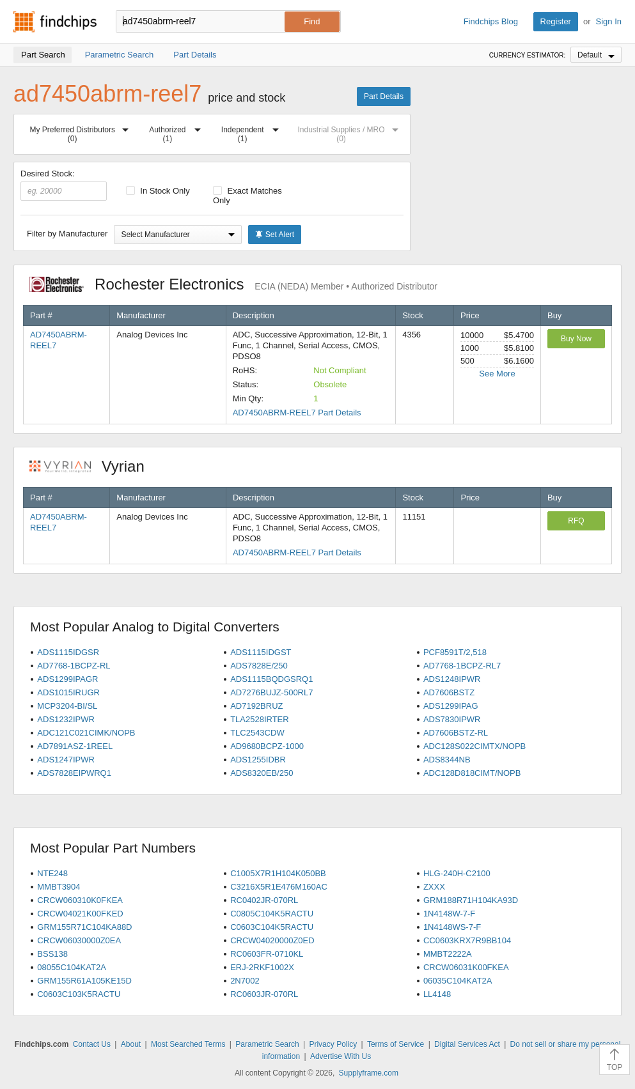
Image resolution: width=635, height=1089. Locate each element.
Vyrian (93, 466)
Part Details (384, 96)
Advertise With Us (340, 1056)
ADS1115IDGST (260, 652)
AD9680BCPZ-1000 (267, 746)
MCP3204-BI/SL (67, 706)
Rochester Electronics (233, 284)
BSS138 (52, 954)
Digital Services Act (467, 1044)
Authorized (177, 132)
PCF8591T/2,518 (455, 652)
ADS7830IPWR (452, 719)
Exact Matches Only (247, 195)
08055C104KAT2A (71, 967)
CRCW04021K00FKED (80, 913)
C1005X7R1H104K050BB (278, 873)
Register (555, 21)
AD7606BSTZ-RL (455, 733)
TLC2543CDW (257, 733)
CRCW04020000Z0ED (272, 940)
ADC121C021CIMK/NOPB (86, 733)
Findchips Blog (491, 21)
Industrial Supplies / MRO (350, 132)
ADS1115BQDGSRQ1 (271, 679)
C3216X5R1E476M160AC (278, 887)
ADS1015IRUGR (68, 692)
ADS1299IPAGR (67, 679)
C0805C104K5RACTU (271, 913)
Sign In (609, 21)
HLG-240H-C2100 (456, 873)
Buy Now (576, 338)
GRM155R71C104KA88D (84, 927)
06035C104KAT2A (457, 980)
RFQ (576, 520)
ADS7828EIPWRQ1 (74, 773)
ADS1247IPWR (66, 759)
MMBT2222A (447, 954)
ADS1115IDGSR (68, 652)
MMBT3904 (58, 887)
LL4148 (437, 994)
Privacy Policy (333, 1044)
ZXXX (434, 887)
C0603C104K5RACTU (271, 927)
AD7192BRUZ (256, 706)
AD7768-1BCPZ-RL (73, 665)
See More (497, 373)
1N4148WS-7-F (452, 927)
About (131, 1044)
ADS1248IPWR (452, 679)
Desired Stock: (63, 185)
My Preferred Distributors (82, 132)
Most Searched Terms (188, 1044)
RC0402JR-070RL (264, 900)
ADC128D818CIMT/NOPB (472, 773)
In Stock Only (158, 191)
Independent (252, 132)
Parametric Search (267, 1044)
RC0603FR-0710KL (266, 954)
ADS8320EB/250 (261, 773)
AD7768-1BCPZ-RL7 (462, 665)
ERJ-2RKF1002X (262, 967)
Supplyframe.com (368, 1073)
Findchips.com (55, 22)
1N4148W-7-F (449, 913)
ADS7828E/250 (259, 665)
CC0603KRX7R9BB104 (467, 940)
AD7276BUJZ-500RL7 (271, 692)
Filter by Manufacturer (67, 233)
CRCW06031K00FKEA (466, 967)
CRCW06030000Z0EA (79, 940)
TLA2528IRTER (259, 719)
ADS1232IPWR (66, 719)
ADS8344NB (447, 759)
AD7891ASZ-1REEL (75, 746)
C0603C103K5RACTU (78, 994)
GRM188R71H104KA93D (470, 900)
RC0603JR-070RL (264, 994)
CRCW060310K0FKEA (80, 900)
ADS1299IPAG (450, 706)
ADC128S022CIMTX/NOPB (474, 746)
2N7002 (245, 980)
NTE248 (52, 873)
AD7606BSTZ (448, 692)
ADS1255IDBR (258, 759)
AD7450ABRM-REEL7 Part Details (297, 412)
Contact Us (92, 1044)
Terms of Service (395, 1044)
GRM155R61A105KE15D (84, 980)
